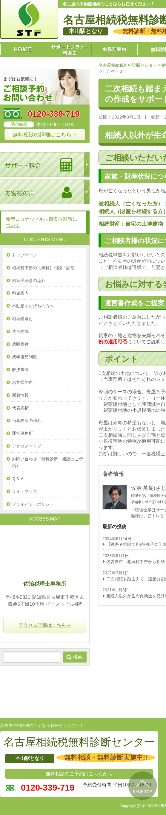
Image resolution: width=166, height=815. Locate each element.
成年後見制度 (24, 356)
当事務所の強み (26, 420)
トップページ (24, 255)
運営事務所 (22, 433)
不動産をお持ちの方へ (33, 305)
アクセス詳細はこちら (45, 625)
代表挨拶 (20, 408)
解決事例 (20, 369)
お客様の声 (22, 382)
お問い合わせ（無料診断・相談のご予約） (47, 462)
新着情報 (20, 395)
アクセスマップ (26, 446)
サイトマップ (24, 491)
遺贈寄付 (20, 344)
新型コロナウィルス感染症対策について (41, 222)
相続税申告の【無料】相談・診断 (43, 267)
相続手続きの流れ (28, 280)
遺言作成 (20, 331)
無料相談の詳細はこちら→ (45, 135)
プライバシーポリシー (33, 504)
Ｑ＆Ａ (18, 478)
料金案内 (20, 293)
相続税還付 (22, 318)
